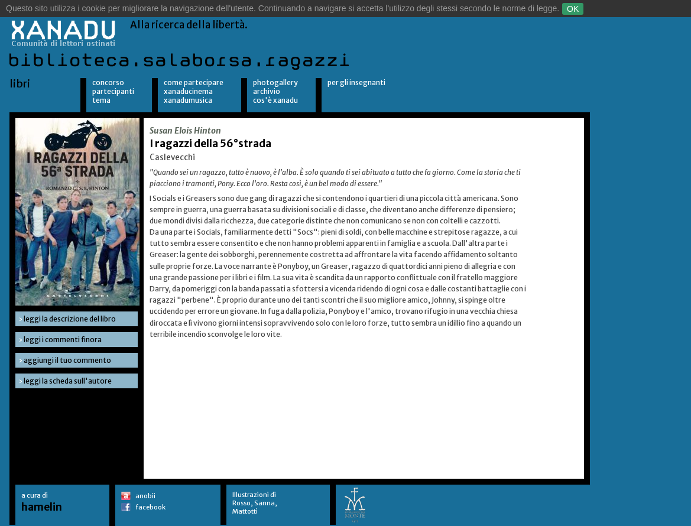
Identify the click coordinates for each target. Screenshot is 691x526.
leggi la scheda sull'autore (68, 380)
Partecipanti (113, 91)
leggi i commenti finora (63, 339)
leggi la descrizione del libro (70, 318)
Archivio (266, 91)
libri (19, 83)
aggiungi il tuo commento (67, 360)
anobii (145, 496)
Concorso (108, 82)
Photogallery (275, 82)
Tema (101, 100)
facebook (150, 507)
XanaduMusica (188, 100)
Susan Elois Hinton (185, 130)
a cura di (41, 502)
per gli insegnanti (356, 82)
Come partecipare (193, 82)
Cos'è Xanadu (275, 100)
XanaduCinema (188, 91)
